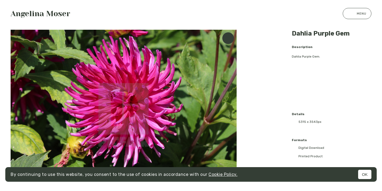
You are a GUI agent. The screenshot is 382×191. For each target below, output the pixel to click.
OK (365, 174)
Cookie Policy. (223, 174)
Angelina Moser (40, 13)
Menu (357, 13)
